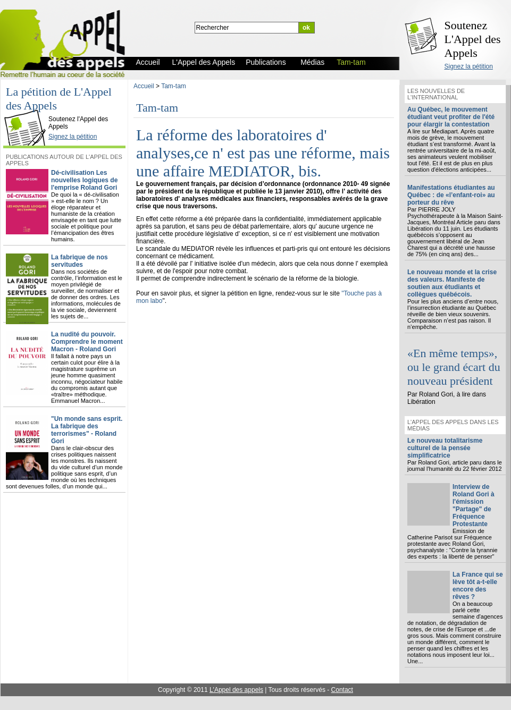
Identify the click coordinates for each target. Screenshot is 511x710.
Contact (342, 690)
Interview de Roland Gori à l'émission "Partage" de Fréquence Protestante (474, 505)
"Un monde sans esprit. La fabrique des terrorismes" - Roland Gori (86, 430)
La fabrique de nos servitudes (79, 260)
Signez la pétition (469, 66)
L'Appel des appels (236, 690)
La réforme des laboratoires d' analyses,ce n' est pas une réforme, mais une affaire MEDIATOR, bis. (263, 153)
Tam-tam (173, 86)
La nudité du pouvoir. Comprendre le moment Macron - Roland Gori (87, 342)
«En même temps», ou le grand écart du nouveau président (453, 366)
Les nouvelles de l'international (436, 94)
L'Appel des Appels (28, 110)
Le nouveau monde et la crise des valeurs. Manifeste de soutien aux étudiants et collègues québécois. (452, 283)
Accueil (143, 86)
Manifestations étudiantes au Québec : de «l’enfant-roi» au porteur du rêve (451, 195)
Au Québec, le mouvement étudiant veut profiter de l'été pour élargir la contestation (451, 117)
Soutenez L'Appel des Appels (473, 39)
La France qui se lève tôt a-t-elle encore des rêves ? (478, 586)
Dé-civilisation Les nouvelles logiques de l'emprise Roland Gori (84, 180)
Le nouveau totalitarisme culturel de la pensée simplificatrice (444, 448)
